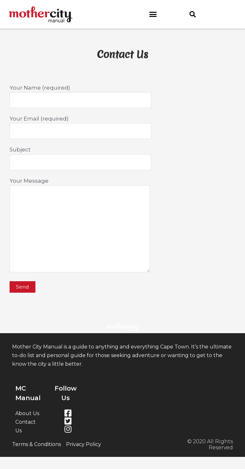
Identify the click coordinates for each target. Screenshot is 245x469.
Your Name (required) (122, 96)
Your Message (122, 226)
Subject (122, 158)
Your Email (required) (122, 127)
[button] (153, 14)
